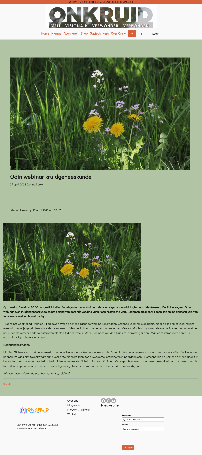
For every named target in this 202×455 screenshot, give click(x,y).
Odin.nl (65, 373)
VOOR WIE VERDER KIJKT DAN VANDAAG (37, 424)
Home (45, 33)
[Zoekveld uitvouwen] (132, 33)
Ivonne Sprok (35, 184)
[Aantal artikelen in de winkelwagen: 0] (142, 33)
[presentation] (143, 438)
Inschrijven (128, 447)
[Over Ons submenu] (118, 33)
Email (125, 425)
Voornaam (126, 415)
